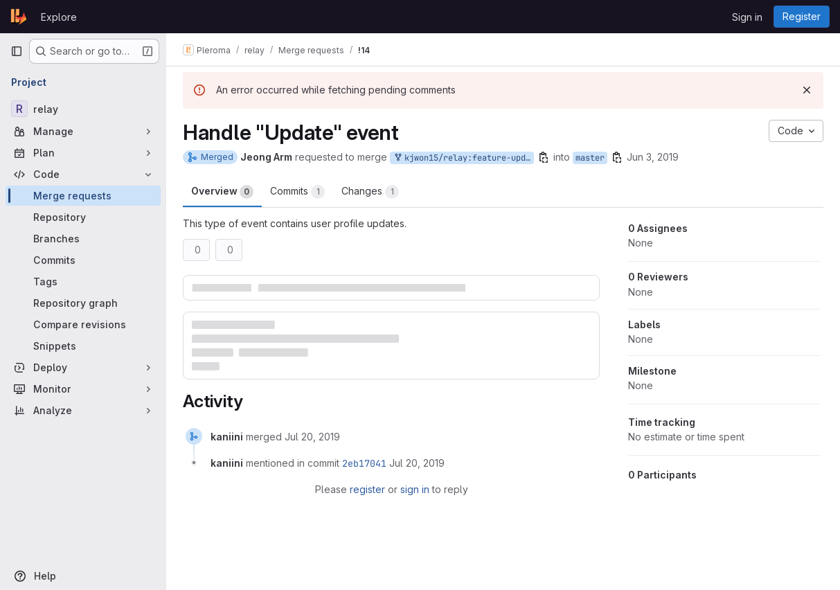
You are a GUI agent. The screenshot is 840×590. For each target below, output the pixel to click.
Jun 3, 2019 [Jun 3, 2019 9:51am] (653, 157)
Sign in (747, 17)
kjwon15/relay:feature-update (463, 158)
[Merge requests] (83, 196)
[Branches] (83, 239)
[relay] (83, 109)
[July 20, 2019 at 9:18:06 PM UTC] (312, 436)
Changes (370, 192)
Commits (297, 192)
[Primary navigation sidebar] (17, 51)
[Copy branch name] (543, 157)
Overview (222, 192)
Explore (59, 17)
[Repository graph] (83, 303)
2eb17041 (364, 463)
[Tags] (83, 281)
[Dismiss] (806, 90)
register (367, 489)
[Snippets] (83, 346)
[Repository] (83, 217)
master (590, 157)
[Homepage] (19, 17)
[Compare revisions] (83, 324)
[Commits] (83, 260)
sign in (414, 489)
